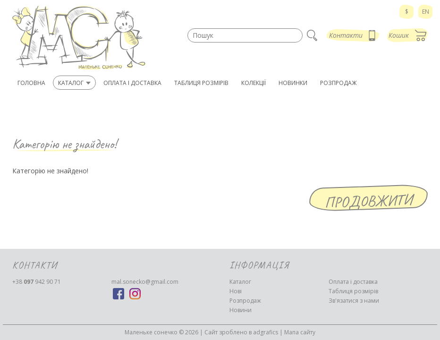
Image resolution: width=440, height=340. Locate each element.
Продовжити (368, 201)
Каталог (240, 282)
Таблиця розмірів (353, 291)
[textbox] (245, 35)
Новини (240, 310)
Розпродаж (245, 301)
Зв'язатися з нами (354, 301)
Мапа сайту (299, 332)
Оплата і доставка (353, 282)
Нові (235, 291)
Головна (31, 83)
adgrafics (265, 332)
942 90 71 (36, 282)
